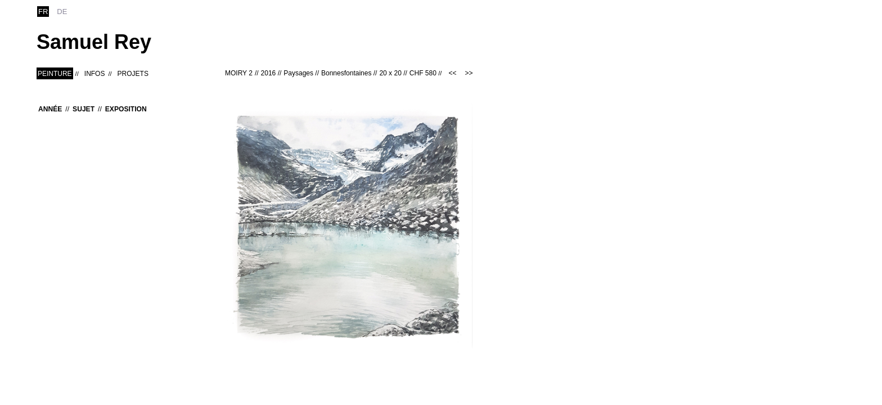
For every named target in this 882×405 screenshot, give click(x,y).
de (62, 11)
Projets (133, 74)
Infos (94, 74)
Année (50, 109)
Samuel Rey (94, 41)
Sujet (83, 109)
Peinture (55, 74)
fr (43, 11)
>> (468, 73)
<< (452, 73)
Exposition (126, 109)
